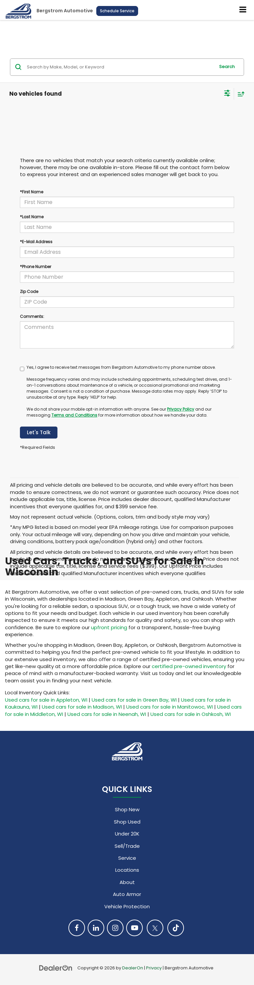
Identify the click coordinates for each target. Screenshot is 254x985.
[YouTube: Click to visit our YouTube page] (134, 928)
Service (127, 857)
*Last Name (31, 217)
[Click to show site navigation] (243, 10)
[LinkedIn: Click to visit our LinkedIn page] (96, 928)
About (127, 882)
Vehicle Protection (127, 906)
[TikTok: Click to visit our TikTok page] (175, 928)
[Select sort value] (239, 94)
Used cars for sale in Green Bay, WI (134, 699)
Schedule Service (117, 11)
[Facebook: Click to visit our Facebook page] (76, 928)
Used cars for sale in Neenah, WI (106, 714)
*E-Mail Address (36, 242)
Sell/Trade (127, 845)
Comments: (32, 316)
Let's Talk (38, 432)
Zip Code (29, 291)
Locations (127, 869)
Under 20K (127, 833)
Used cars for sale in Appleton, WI (46, 699)
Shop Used (127, 821)
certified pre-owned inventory (189, 666)
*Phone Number (35, 266)
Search (227, 66)
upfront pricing (109, 627)
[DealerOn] (56, 967)
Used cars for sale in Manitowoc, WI (169, 706)
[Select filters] (227, 94)
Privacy (154, 968)
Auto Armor (127, 894)
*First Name (31, 192)
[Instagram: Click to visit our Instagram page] (115, 928)
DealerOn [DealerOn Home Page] (132, 968)
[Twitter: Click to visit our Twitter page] (155, 928)
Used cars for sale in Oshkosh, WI (190, 714)
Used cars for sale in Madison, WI (82, 706)
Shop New (127, 809)
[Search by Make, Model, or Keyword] (119, 67)
